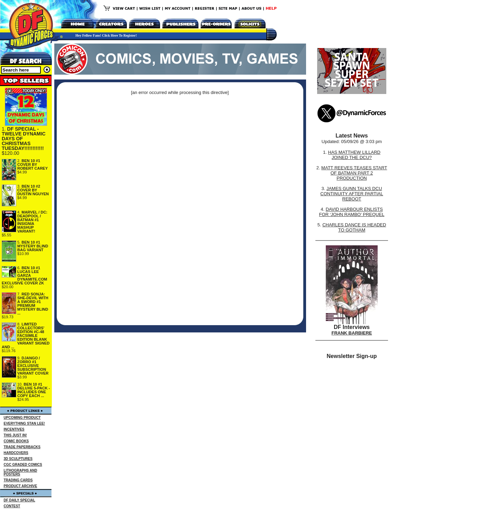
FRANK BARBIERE (352, 333)
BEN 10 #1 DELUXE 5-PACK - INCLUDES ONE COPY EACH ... (33, 390)
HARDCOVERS (16, 453)
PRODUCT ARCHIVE (20, 486)
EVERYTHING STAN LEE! (24, 423)
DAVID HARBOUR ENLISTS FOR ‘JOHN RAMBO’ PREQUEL (352, 212)
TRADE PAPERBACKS (22, 447)
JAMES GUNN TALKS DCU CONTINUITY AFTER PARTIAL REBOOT (351, 193)
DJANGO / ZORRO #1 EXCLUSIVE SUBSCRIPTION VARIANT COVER (32, 365)
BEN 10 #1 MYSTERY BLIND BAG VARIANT (32, 246)
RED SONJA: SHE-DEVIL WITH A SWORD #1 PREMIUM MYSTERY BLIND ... (32, 303)
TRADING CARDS (18, 480)
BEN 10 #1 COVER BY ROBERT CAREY (32, 164)
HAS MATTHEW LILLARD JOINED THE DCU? (354, 155)
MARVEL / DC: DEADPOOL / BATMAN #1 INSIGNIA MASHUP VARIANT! (32, 221)
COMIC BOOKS (16, 441)
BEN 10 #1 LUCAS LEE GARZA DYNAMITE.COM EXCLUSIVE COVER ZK (24, 275)
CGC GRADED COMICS (23, 464)
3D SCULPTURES (18, 459)
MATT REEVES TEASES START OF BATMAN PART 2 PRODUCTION (354, 173)
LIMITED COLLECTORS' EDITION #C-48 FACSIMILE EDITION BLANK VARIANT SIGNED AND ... (25, 335)
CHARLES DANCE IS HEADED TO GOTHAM (354, 227)
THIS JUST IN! (15, 435)
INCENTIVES (14, 429)
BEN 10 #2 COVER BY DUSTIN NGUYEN (33, 190)
